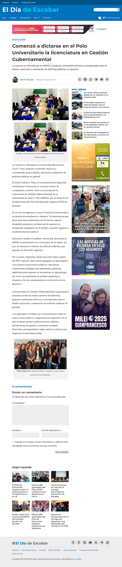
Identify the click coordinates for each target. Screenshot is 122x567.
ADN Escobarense (70, 550)
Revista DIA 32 (17, 554)
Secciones (46, 18)
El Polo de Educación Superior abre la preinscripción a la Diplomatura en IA (20, 491)
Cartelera (13, 18)
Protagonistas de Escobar (89, 550)
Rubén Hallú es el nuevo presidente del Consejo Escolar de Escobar (20, 519)
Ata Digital (77, 559)
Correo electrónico (52, 430)
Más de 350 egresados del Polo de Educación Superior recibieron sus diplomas (39, 521)
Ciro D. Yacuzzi (27, 79)
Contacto (15, 2)
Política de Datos (54, 550)
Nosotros (5, 2)
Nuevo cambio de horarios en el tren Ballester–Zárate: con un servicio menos (96, 125)
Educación (18, 39)
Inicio (4, 18)
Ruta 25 (36, 18)
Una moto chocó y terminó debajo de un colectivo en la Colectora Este (96, 95)
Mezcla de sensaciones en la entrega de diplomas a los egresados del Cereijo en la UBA (59, 520)
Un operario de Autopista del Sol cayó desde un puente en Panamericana (96, 135)
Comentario (18, 403)
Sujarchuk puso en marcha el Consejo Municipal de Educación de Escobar (58, 491)
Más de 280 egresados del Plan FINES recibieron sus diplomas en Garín (39, 491)
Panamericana (25, 18)
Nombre (17, 430)
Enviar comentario (62, 452)
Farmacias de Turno (28, 2)
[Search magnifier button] (118, 9)
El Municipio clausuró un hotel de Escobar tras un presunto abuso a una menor (96, 105)
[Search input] (105, 9)
